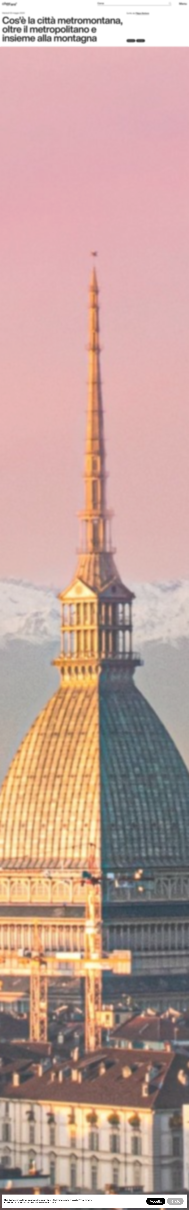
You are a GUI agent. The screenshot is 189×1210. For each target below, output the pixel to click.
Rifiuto (175, 1201)
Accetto (156, 1201)
